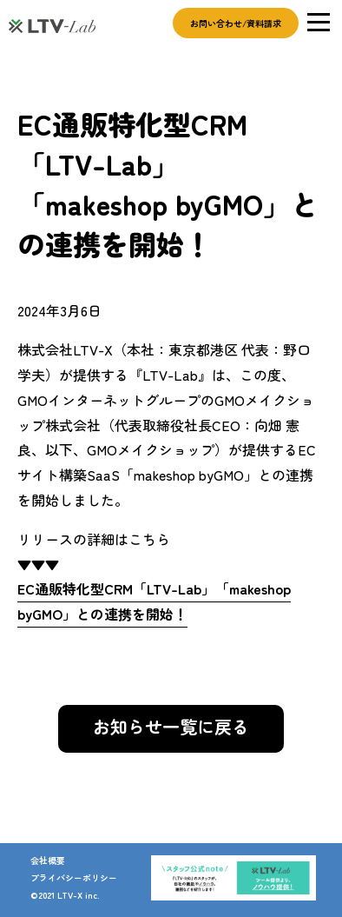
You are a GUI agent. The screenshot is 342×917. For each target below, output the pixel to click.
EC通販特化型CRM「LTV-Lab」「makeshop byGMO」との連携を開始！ (154, 601)
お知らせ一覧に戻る (171, 726)
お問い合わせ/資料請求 (235, 23)
